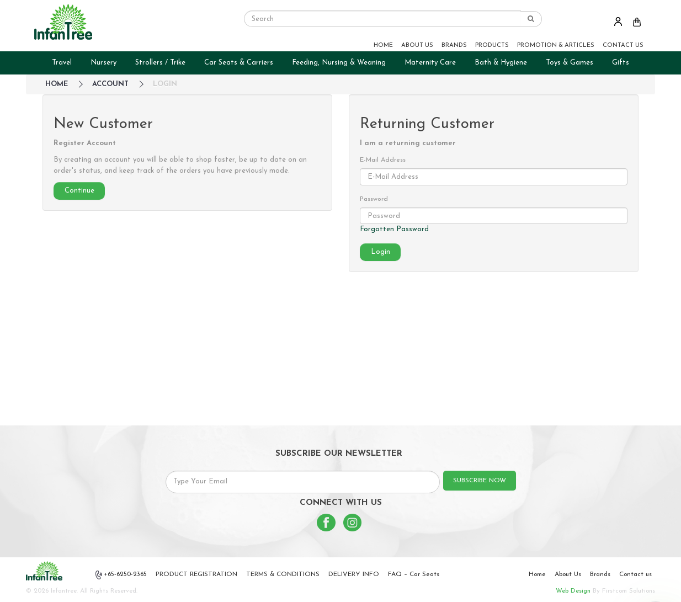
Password (374, 199)
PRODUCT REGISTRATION (196, 574)
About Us (568, 574)
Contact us (635, 574)
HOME (383, 45)
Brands (600, 574)
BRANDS (454, 45)
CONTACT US (623, 45)
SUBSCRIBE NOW (479, 480)
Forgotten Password (394, 229)
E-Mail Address (383, 160)
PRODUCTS (492, 45)
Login (165, 84)
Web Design (573, 591)
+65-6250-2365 (121, 575)
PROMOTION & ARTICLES (555, 45)
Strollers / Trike (160, 62)
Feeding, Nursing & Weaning (339, 62)
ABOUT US (417, 45)
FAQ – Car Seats (413, 574)
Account (110, 84)
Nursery (103, 62)
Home (537, 574)
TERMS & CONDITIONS (283, 574)
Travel (62, 62)
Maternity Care (430, 62)
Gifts (620, 62)
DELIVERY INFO (353, 574)
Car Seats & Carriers (238, 62)
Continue (79, 190)
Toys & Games (569, 62)
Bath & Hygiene (501, 62)
